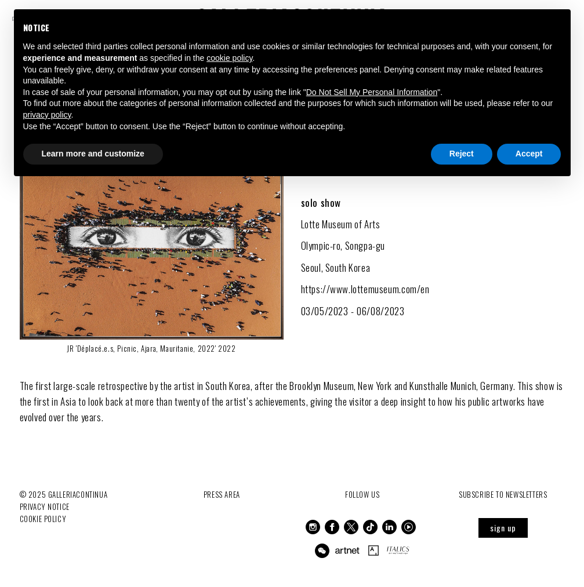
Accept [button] (529, 153)
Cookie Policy (43, 518)
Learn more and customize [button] (93, 153)
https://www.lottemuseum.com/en (365, 289)
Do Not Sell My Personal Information (371, 92)
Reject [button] (461, 153)
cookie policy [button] (229, 58)
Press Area (222, 494)
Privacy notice (45, 506)
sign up (503, 528)
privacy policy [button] (47, 114)
